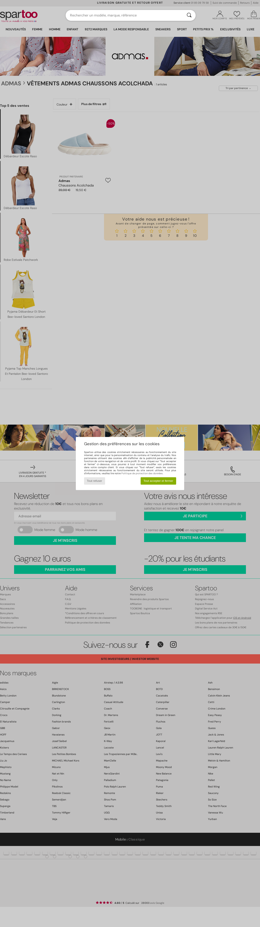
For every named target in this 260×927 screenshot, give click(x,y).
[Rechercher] (189, 15)
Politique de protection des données (142, 473)
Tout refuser (94, 480)
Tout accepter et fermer (158, 480)
